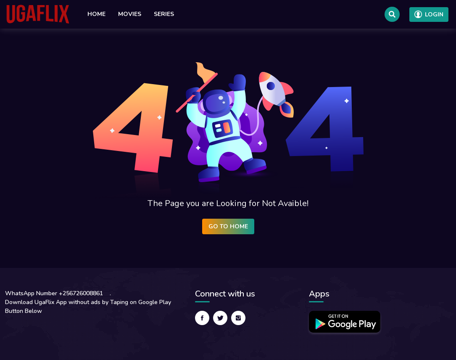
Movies (129, 14)
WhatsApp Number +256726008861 (54, 293)
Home (96, 14)
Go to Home (228, 226)
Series (164, 14)
